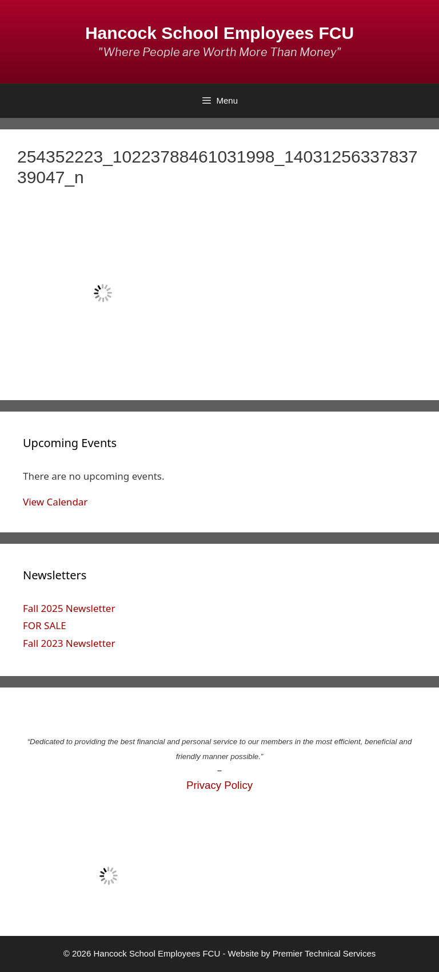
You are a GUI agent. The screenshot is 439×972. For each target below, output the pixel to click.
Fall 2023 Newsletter (69, 643)
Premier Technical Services (324, 953)
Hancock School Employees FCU (219, 32)
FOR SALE (44, 625)
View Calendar (55, 501)
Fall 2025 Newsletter (69, 608)
